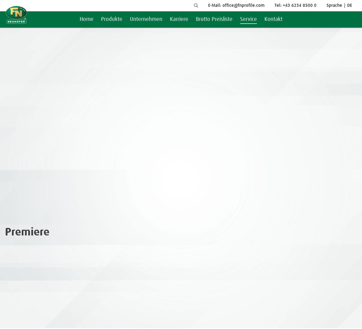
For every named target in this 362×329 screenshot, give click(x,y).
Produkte (111, 19)
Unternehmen (146, 19)
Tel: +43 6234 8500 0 (295, 5)
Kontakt (273, 19)
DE (349, 5)
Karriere (179, 19)
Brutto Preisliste (214, 19)
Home (87, 19)
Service (248, 19)
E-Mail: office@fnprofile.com (236, 5)
